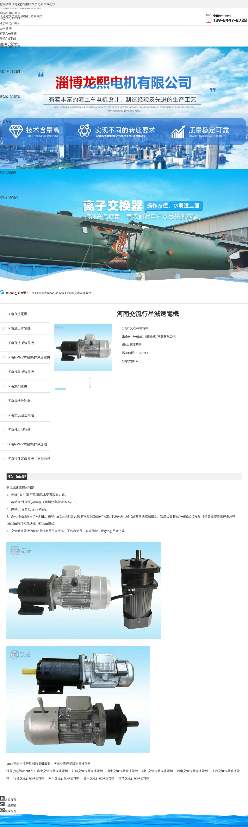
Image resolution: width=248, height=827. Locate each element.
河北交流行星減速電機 (28, 778)
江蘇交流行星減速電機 (87, 771)
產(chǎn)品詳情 (17, 477)
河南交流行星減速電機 (192, 771)
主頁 (31, 293)
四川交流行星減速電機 (63, 778)
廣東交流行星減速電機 (52, 771)
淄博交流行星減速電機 (133, 778)
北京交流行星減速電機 (98, 778)
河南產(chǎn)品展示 (51, 293)
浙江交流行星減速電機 (157, 771)
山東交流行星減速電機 (122, 771)
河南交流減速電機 (80, 293)
